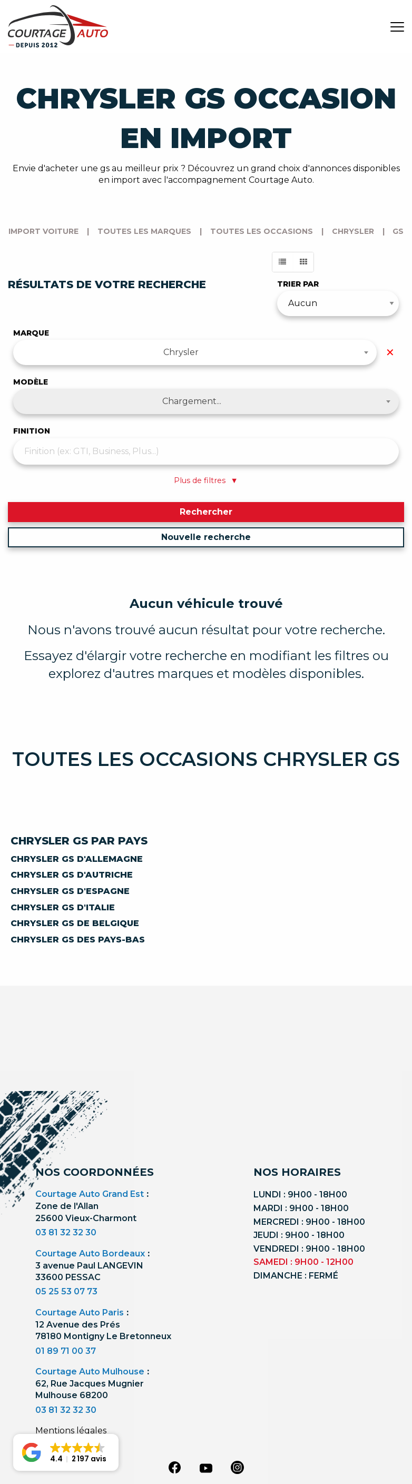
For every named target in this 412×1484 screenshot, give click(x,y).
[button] (66, 1452)
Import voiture (43, 231)
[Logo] (58, 26)
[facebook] (174, 1467)
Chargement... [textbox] (191, 401)
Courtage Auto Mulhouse (89, 1372)
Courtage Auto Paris (79, 1313)
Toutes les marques (144, 231)
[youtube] (206, 1468)
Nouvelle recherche (206, 537)
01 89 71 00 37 (65, 1351)
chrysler (353, 231)
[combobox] (195, 352)
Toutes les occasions (261, 231)
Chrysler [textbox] (181, 352)
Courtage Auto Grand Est (89, 1194)
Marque (31, 333)
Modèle (30, 382)
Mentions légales (70, 1431)
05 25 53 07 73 (66, 1291)
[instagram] (238, 1467)
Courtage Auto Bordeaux (90, 1254)
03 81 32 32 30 (65, 1232)
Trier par (298, 284)
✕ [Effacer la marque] (390, 352)
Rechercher (206, 512)
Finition (31, 431)
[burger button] (397, 26)
